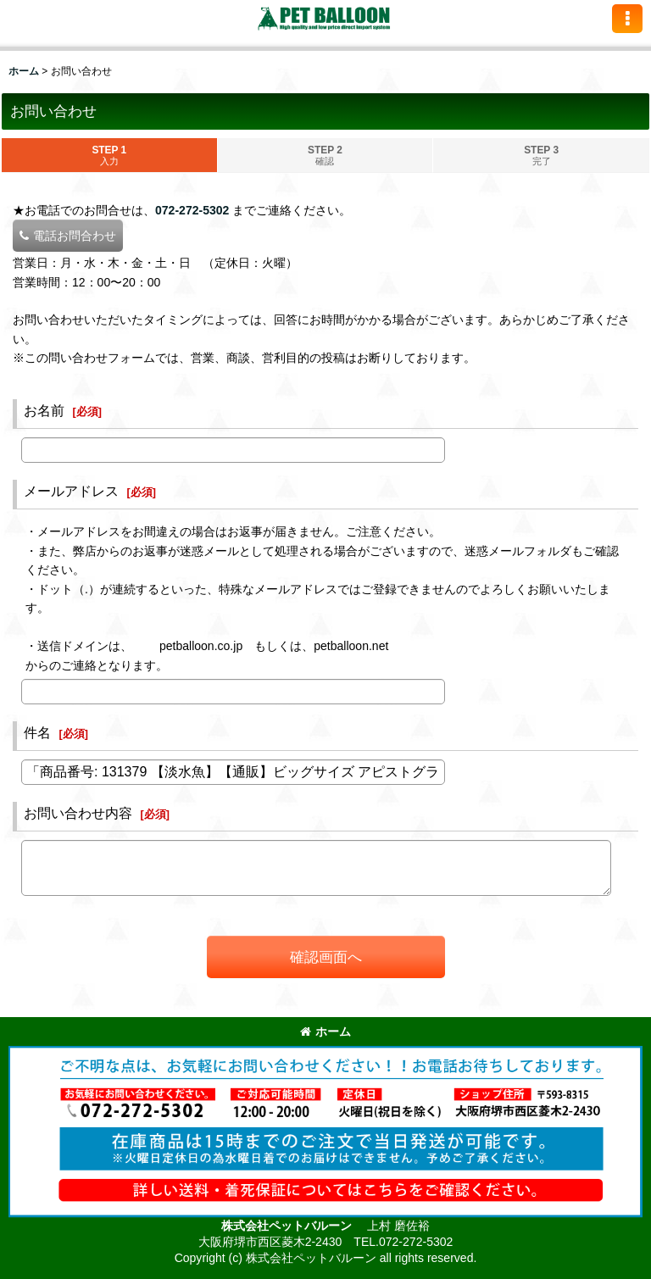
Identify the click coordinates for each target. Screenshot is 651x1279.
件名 (37, 732)
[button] (627, 18)
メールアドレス (71, 490)
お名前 (44, 410)
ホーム (325, 1031)
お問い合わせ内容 (78, 812)
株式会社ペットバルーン (288, 1225)
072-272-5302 (192, 210)
